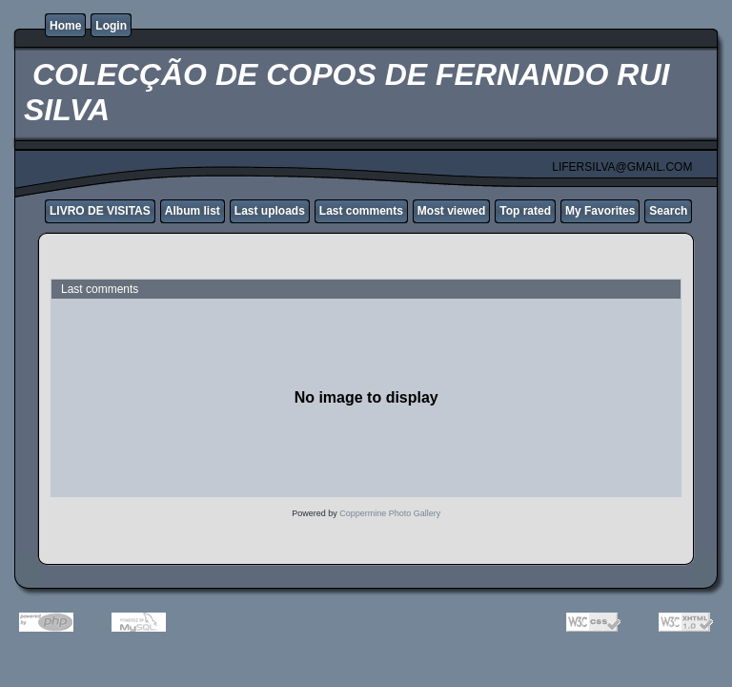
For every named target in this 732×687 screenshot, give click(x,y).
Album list (192, 211)
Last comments (361, 211)
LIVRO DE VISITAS (100, 211)
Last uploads (269, 211)
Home (65, 25)
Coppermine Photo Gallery (389, 513)
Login (111, 25)
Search (668, 211)
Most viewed (451, 211)
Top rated (525, 211)
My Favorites (600, 211)
